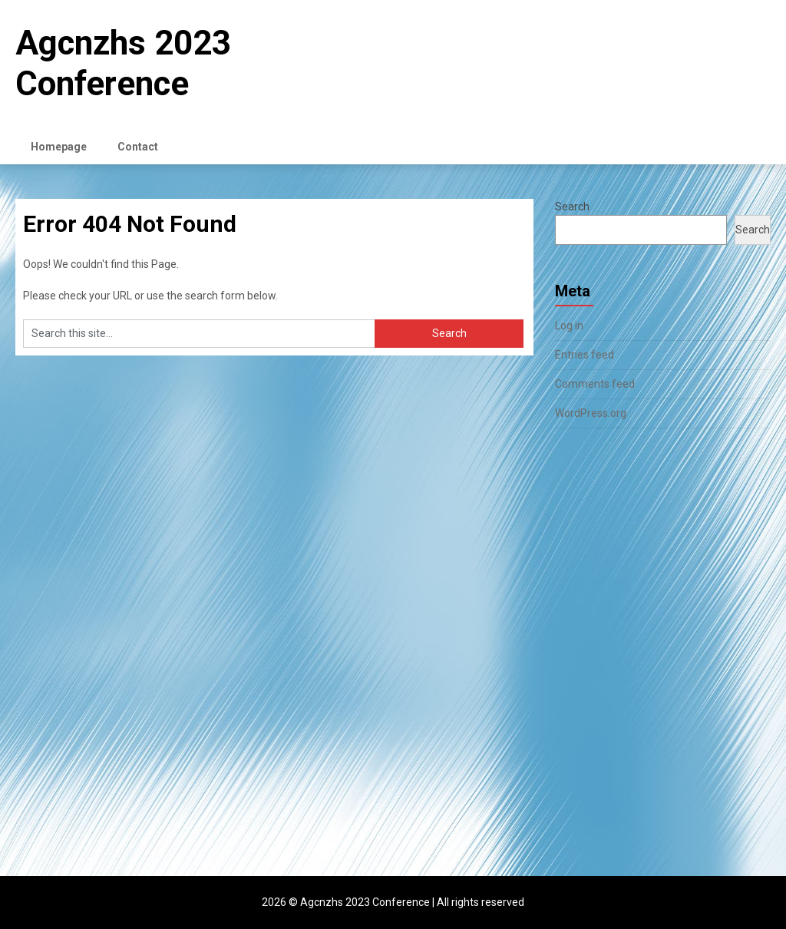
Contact (137, 147)
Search (572, 206)
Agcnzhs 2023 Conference (123, 63)
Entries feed (584, 355)
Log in (569, 325)
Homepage (59, 147)
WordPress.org (590, 413)
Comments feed (595, 384)
